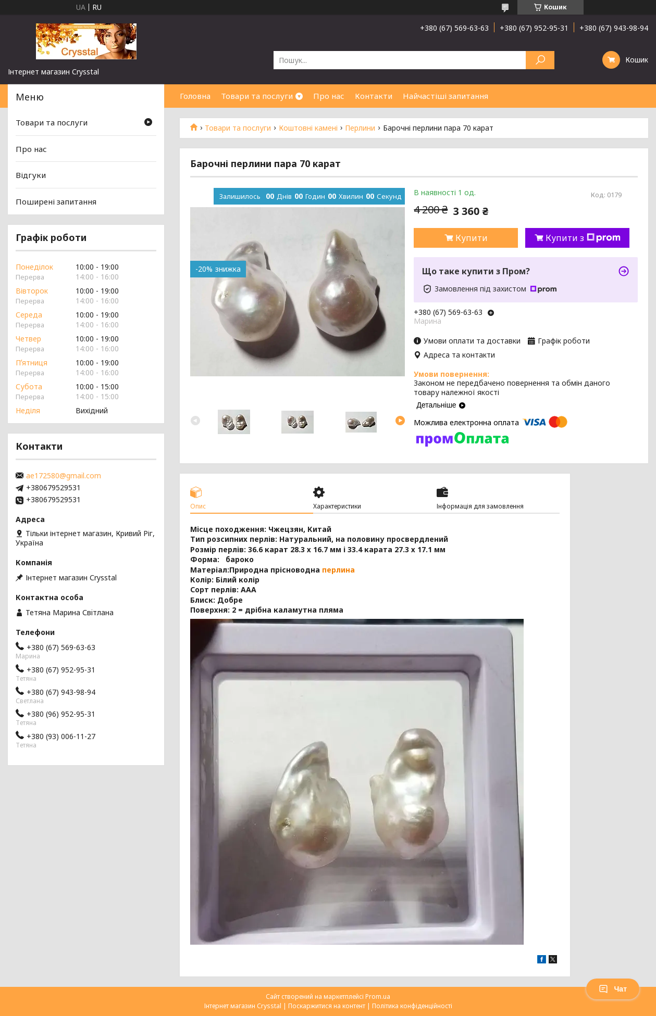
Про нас (328, 96)
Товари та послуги (257, 96)
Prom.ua (377, 996)
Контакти (373, 96)
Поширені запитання (56, 201)
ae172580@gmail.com (63, 475)
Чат (613, 989)
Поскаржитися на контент (326, 1005)
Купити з (583, 238)
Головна (195, 96)
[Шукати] (540, 60)
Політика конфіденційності (412, 1005)
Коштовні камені (308, 128)
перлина (338, 570)
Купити (471, 238)
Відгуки (31, 175)
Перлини (360, 128)
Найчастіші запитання (445, 96)
